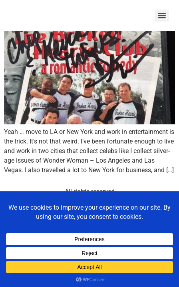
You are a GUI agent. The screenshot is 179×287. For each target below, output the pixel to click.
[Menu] (162, 16)
